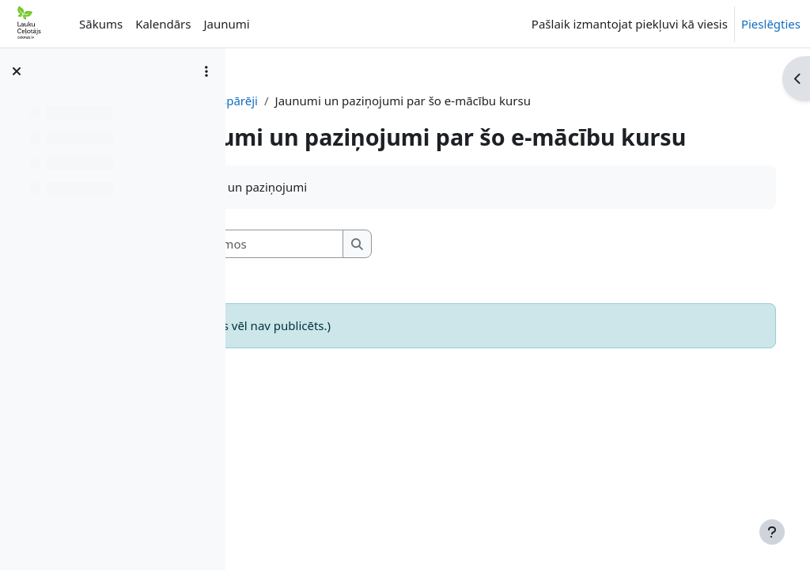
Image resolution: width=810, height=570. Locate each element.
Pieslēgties (771, 24)
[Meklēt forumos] (387, 298)
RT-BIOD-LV (288, 100)
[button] (274, 298)
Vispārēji (360, 100)
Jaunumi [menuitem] (226, 24)
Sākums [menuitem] (101, 24)
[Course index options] (206, 71)
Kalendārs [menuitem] (163, 24)
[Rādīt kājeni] (772, 532)
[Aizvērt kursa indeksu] (16, 71)
